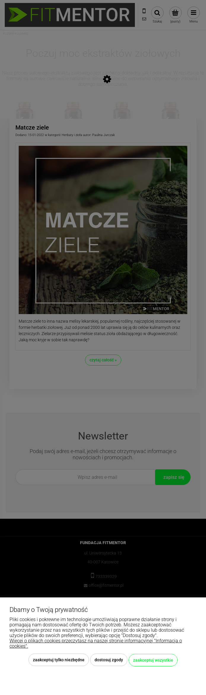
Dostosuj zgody (109, 660)
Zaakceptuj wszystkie (153, 660)
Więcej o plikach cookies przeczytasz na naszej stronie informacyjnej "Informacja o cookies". (95, 644)
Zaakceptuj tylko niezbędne (58, 660)
